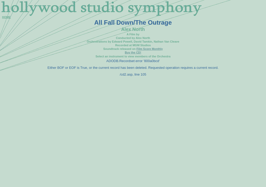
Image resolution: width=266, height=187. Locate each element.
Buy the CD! (133, 52)
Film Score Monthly (149, 48)
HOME (6, 17)
